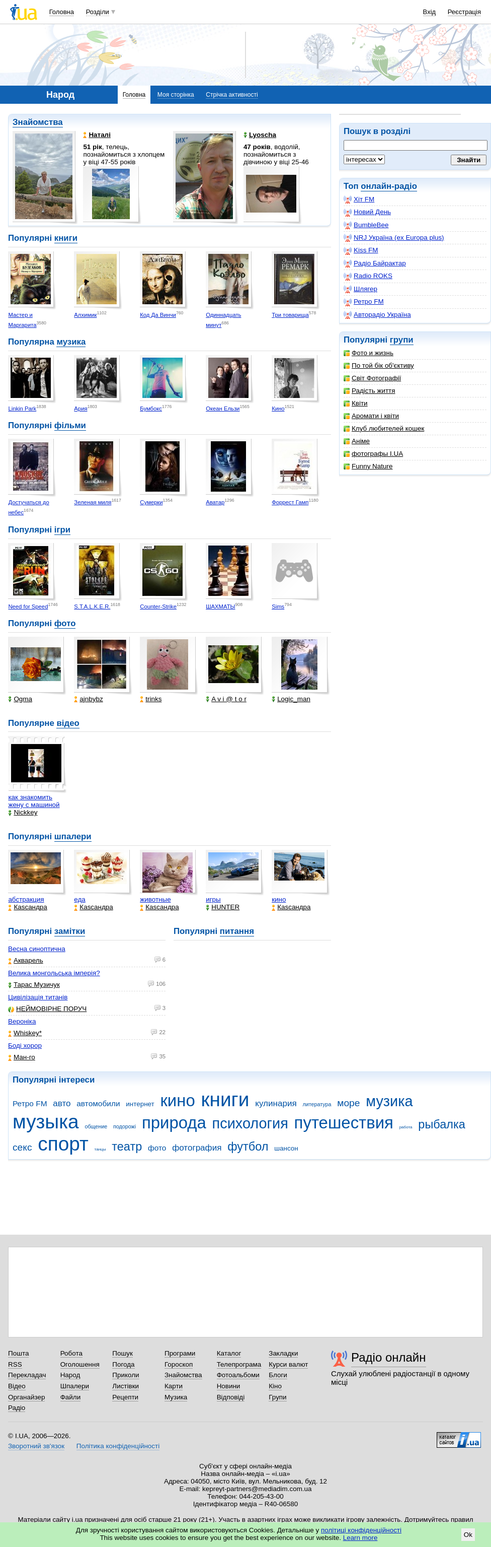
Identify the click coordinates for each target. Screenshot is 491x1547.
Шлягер (360, 289)
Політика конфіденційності (117, 1446)
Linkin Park (22, 409)
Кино (278, 409)
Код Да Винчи (158, 315)
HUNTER (222, 907)
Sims (278, 606)
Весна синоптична (36, 949)
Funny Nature (368, 466)
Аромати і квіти (371, 416)
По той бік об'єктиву (379, 365)
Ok (468, 1534)
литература (316, 1104)
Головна (61, 12)
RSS (15, 1364)
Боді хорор (25, 1045)
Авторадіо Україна (377, 315)
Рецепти (125, 1397)
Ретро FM (364, 302)
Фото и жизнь (368, 353)
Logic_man (291, 699)
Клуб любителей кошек (384, 428)
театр (127, 1146)
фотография (196, 1148)
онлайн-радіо (389, 186)
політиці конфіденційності (361, 1530)
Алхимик (85, 315)
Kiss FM (361, 250)
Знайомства (38, 122)
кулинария (275, 1103)
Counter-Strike (158, 606)
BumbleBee (366, 225)
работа (406, 1127)
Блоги (278, 1375)
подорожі (124, 1126)
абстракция (26, 899)
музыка (46, 1121)
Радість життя (369, 390)
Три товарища (290, 315)
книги (65, 238)
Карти (174, 1386)
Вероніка (22, 1021)
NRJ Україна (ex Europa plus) (394, 238)
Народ (70, 1375)
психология (250, 1123)
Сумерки (151, 502)
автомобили (98, 1103)
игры (213, 899)
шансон (286, 1148)
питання (237, 931)
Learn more (360, 1537)
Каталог (229, 1353)
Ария (80, 409)
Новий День (367, 212)
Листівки (125, 1386)
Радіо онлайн (388, 1357)
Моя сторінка (175, 94)
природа (174, 1122)
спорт (63, 1144)
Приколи (125, 1375)
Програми (180, 1353)
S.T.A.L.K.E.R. (92, 606)
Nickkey (22, 812)
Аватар (215, 502)
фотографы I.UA (373, 453)
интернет (140, 1104)
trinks (150, 699)
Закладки (283, 1353)
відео (67, 723)
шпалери (73, 836)
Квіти (356, 403)
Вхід (429, 12)
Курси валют (288, 1364)
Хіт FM (359, 199)
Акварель (25, 960)
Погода (123, 1364)
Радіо (16, 1407)
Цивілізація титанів (37, 997)
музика (71, 342)
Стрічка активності (232, 94)
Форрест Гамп (290, 502)
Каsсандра (27, 907)
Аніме (357, 441)
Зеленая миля (92, 502)
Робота (71, 1353)
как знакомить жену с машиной (33, 801)
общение (96, 1126)
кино (279, 899)
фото (65, 623)
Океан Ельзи (222, 409)
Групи (277, 1397)
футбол (247, 1146)
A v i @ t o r (226, 699)
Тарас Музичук (34, 984)
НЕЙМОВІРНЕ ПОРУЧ (47, 1009)
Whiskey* (25, 1033)
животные (155, 899)
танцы (100, 1149)
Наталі (97, 135)
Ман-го (21, 1057)
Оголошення (80, 1364)
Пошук (122, 1353)
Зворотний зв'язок (36, 1446)
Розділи (97, 12)
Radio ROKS (368, 276)
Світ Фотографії (372, 378)
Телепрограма (239, 1364)
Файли (70, 1397)
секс (22, 1147)
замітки (70, 931)
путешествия (343, 1122)
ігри (62, 529)
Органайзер (26, 1397)
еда (80, 899)
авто (61, 1103)
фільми (70, 425)
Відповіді (231, 1397)
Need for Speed (28, 606)
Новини (228, 1386)
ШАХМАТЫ (220, 606)
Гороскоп (179, 1364)
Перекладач (27, 1375)
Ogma (20, 699)
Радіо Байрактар (375, 263)
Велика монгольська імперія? (54, 973)
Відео (17, 1386)
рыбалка (441, 1124)
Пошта (18, 1353)
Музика (176, 1397)
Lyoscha (259, 135)
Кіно (275, 1386)
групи (402, 340)
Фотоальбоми (238, 1375)
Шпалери (74, 1386)
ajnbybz (88, 699)
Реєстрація (464, 12)
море (348, 1103)
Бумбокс (151, 409)
